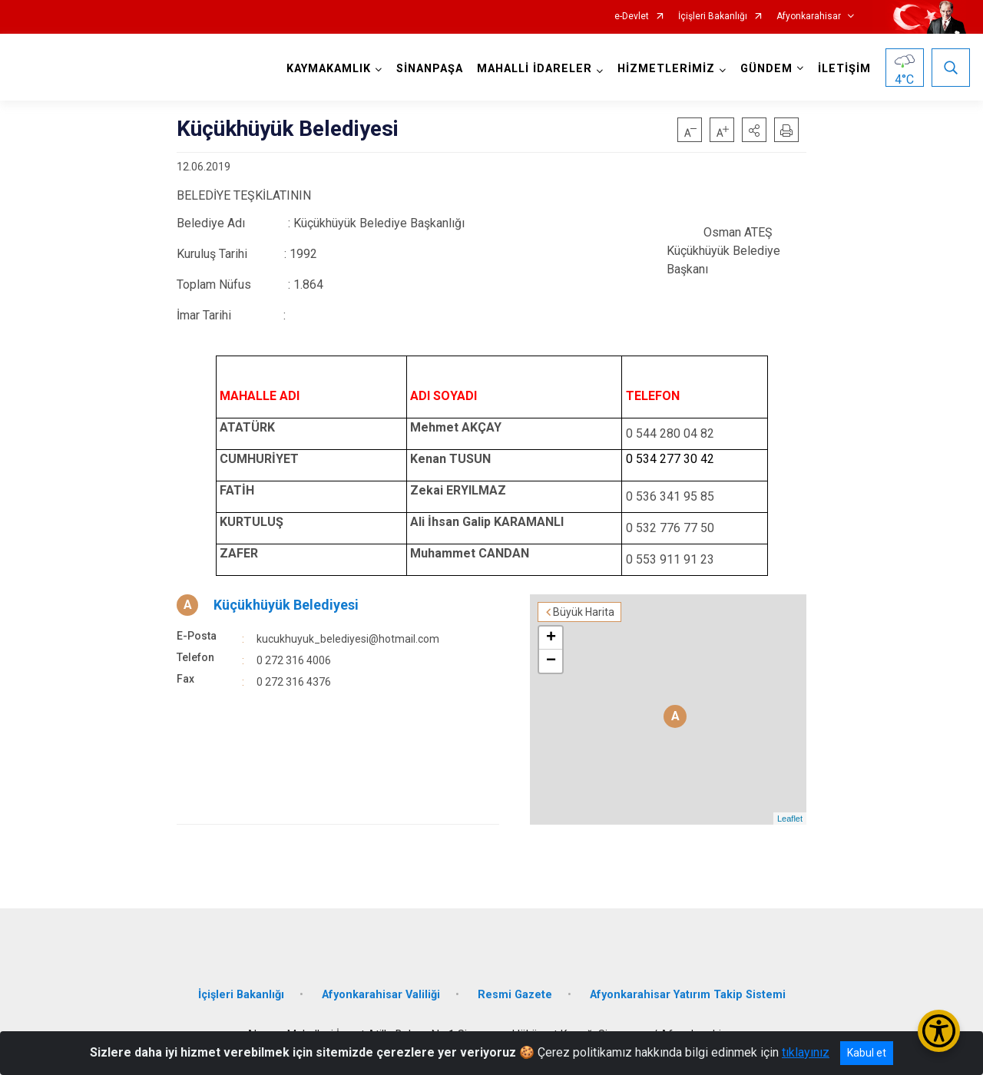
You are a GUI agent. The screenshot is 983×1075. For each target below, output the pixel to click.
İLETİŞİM (844, 68)
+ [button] (551, 638)
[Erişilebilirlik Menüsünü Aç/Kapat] (939, 1031)
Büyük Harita (583, 612)
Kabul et (866, 1053)
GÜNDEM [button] (766, 68)
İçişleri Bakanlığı (712, 17)
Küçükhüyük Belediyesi (286, 605)
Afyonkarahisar (808, 17)
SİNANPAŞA (429, 68)
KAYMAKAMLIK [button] (328, 68)
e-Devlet (631, 17)
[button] (754, 129)
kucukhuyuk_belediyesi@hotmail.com (348, 639)
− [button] (551, 661)
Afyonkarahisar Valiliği (381, 994)
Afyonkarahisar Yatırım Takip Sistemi (688, 994)
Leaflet (790, 818)
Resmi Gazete (515, 994)
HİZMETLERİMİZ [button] (666, 68)
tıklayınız (805, 1052)
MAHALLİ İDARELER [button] (534, 68)
